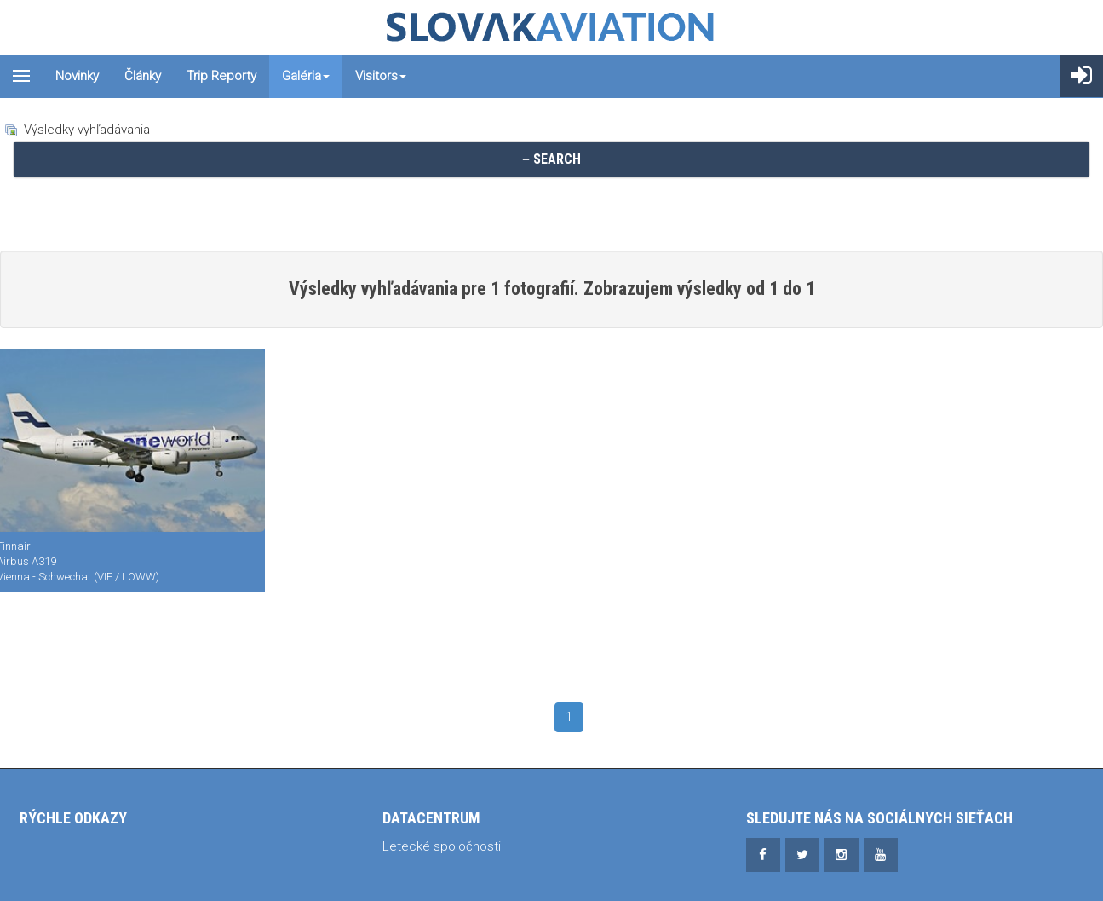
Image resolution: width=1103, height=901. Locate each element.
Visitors (380, 76)
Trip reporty (221, 76)
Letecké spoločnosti (441, 846)
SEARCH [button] (551, 159)
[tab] (551, 159)
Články (142, 76)
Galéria (306, 76)
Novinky (77, 76)
